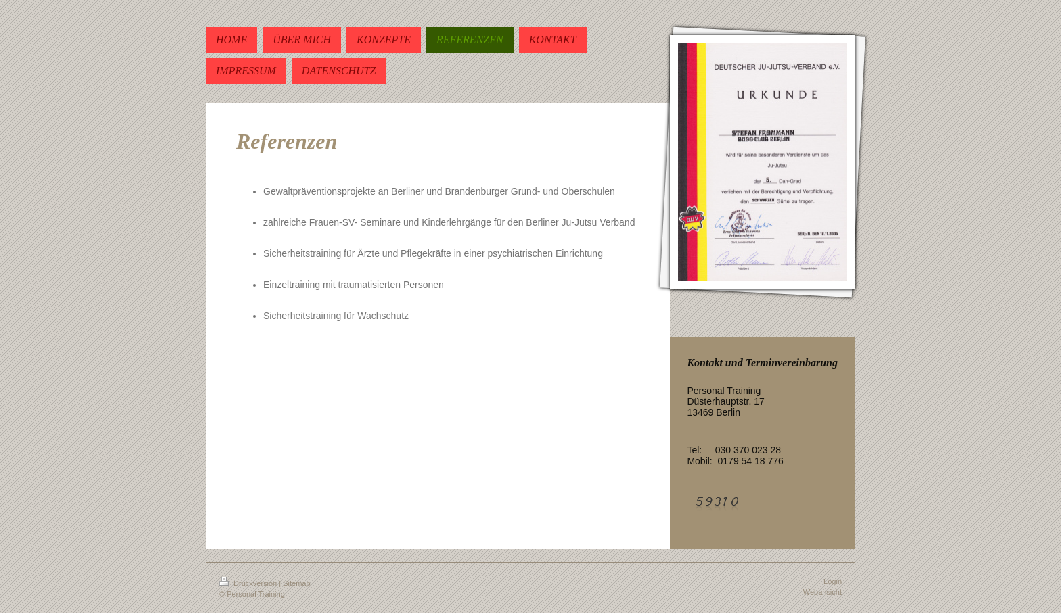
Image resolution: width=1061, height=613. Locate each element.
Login (832, 581)
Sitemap (296, 583)
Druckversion (249, 583)
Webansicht (822, 592)
